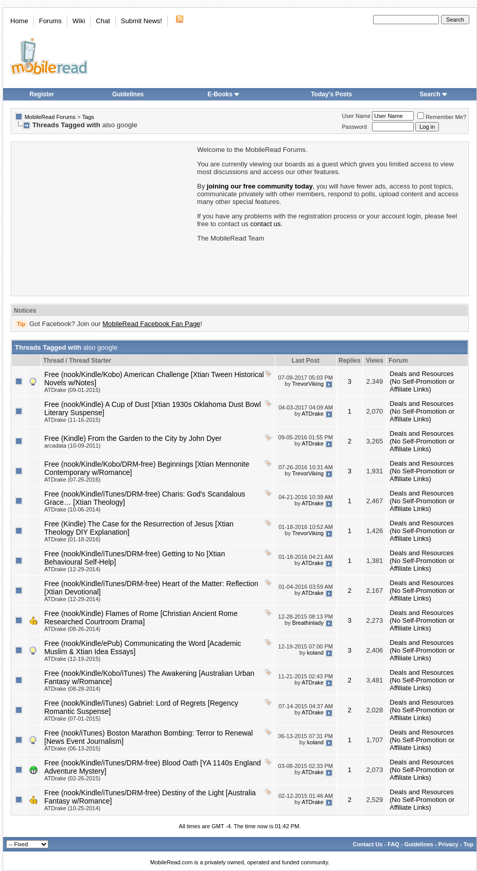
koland (315, 653)
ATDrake (313, 414)
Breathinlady (308, 623)
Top (468, 844)
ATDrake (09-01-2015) (72, 390)
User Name (356, 116)
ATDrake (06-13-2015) (72, 748)
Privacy (448, 844)
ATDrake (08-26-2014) (72, 629)
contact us (265, 224)
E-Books (223, 94)
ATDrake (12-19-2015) (72, 659)
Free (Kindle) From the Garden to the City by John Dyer (133, 438)
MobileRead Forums (50, 117)
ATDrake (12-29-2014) (72, 569)
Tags (88, 117)
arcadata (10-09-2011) (72, 445)
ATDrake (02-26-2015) (72, 778)
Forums (50, 21)
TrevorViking (308, 384)
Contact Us (367, 844)
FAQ (393, 844)
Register (41, 94)
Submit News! (141, 21)
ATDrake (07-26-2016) (72, 479)
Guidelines (128, 94)
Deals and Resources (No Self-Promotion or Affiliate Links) (422, 381)
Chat (103, 21)
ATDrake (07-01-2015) (72, 718)
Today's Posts (331, 94)
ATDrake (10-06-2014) (72, 509)
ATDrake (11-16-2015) (72, 420)
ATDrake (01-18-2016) (72, 539)
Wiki (79, 21)
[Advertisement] (103, 218)
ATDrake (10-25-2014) (72, 808)
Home (19, 21)
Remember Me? (441, 117)
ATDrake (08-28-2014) (72, 689)
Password (354, 127)
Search (434, 94)
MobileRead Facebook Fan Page (151, 324)
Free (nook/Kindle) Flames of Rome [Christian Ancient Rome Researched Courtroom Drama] (141, 617)
